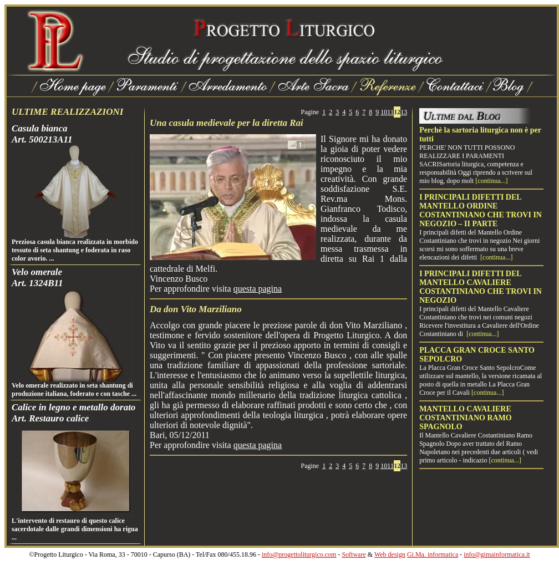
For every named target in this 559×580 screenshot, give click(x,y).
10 (383, 112)
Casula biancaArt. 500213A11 (42, 134)
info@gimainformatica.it (497, 554)
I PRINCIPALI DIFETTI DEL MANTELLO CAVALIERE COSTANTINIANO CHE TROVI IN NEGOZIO (480, 286)
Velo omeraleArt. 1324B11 (37, 277)
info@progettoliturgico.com (299, 554)
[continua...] (491, 181)
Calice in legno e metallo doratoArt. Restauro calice (73, 413)
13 (403, 112)
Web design (389, 554)
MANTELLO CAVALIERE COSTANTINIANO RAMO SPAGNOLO (465, 418)
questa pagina (257, 288)
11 (390, 112)
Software (353, 554)
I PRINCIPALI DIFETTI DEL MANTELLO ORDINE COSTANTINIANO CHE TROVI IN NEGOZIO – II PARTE (480, 210)
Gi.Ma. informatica (432, 554)
